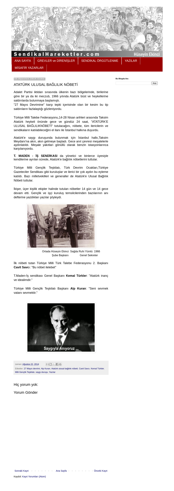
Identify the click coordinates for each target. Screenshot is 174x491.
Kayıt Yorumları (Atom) (34, 476)
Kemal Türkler (97, 368)
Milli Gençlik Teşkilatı (25, 372)
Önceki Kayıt (100, 470)
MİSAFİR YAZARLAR (29, 68)
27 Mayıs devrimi (32, 368)
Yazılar (52, 372)
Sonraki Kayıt (22, 470)
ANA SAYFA (23, 60)
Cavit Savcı (84, 368)
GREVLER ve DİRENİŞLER (56, 60)
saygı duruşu (42, 372)
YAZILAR (131, 60)
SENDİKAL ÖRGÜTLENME (99, 60)
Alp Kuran (45, 368)
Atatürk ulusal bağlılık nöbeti (64, 368)
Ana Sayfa (61, 470)
